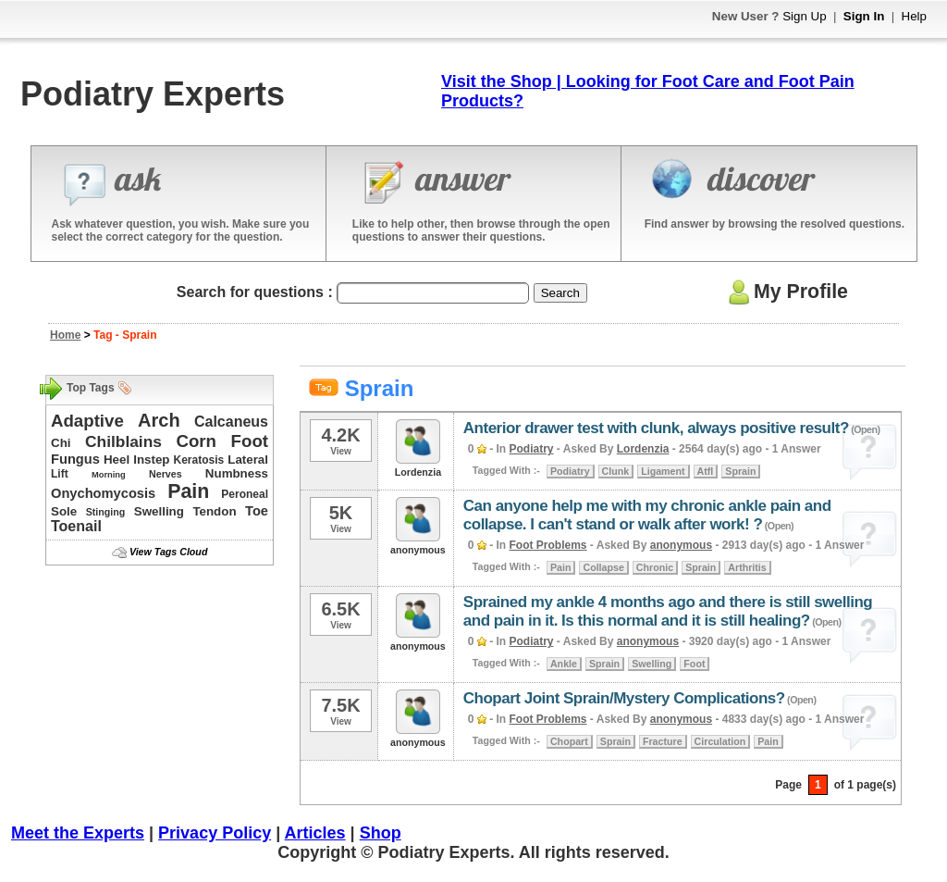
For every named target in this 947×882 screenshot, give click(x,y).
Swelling (159, 511)
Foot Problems (548, 545)
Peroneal (244, 494)
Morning (109, 474)
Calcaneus (231, 421)
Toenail (76, 526)
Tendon (214, 511)
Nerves (165, 473)
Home (65, 335)
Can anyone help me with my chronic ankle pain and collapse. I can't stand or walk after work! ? (647, 515)
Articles (315, 833)
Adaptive (87, 420)
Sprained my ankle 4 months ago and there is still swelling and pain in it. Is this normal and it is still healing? (667, 611)
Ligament (662, 471)
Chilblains (123, 441)
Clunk (616, 471)
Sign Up (804, 16)
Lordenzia (643, 448)
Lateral (248, 459)
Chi (60, 443)
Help (914, 16)
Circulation (720, 741)
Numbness (236, 473)
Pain (188, 491)
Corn (196, 441)
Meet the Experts (77, 833)
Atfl (705, 471)
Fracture (663, 741)
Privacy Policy (214, 833)
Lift (59, 473)
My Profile (785, 291)
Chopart (569, 741)
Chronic (654, 567)
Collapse (603, 567)
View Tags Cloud (168, 551)
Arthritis (747, 567)
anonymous (681, 545)
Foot (249, 441)
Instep (151, 459)
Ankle (563, 663)
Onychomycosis (103, 493)
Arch (159, 420)
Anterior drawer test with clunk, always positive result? (656, 428)
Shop (380, 833)
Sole (64, 511)
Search (560, 293)
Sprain (740, 471)
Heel (116, 459)
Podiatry (532, 448)
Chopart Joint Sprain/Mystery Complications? (624, 698)
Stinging (106, 511)
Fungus (75, 459)
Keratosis (199, 459)
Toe (256, 510)
